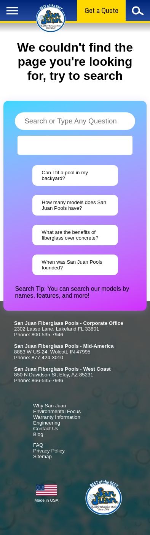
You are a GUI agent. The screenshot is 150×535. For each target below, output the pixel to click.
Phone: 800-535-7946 (38, 334)
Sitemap (42, 456)
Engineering (46, 423)
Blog (38, 434)
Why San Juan (49, 406)
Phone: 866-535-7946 (38, 380)
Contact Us (45, 428)
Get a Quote (101, 10)
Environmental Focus (57, 411)
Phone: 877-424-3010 (38, 357)
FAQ (38, 445)
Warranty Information (56, 417)
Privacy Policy (49, 451)
